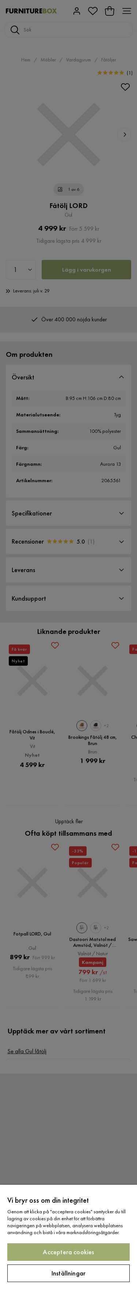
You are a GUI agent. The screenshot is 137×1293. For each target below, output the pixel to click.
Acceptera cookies (68, 1252)
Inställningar (68, 1273)
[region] (68, 1239)
